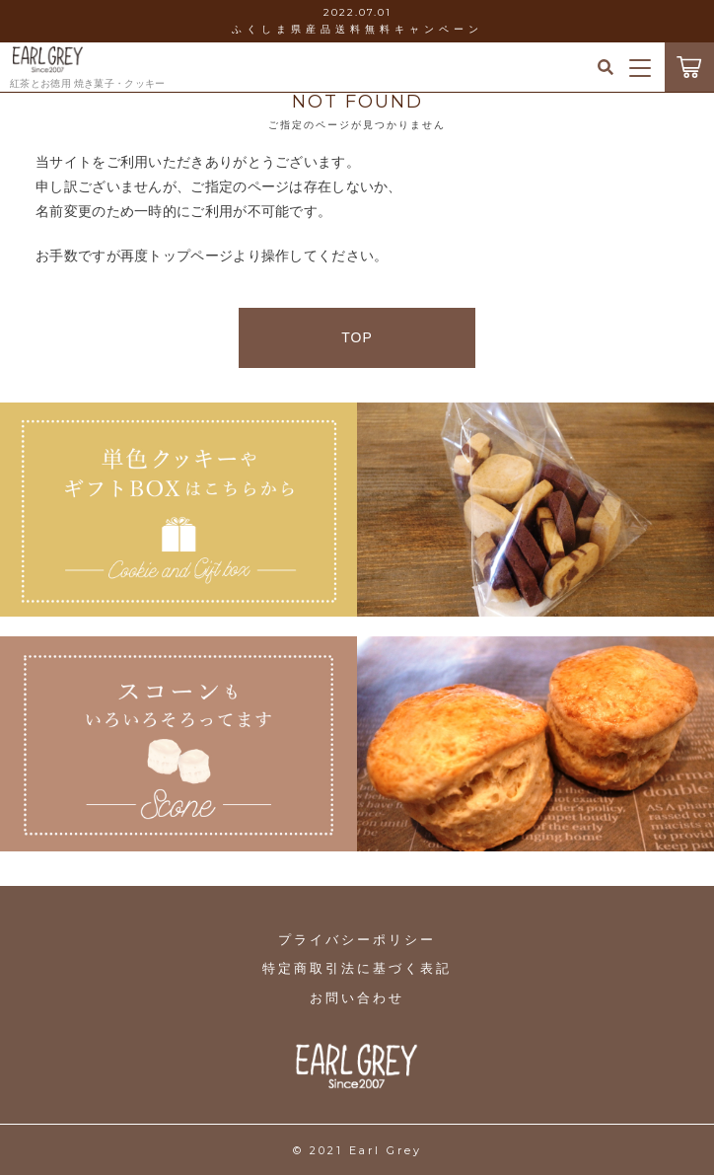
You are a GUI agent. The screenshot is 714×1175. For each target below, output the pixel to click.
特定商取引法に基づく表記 (357, 968)
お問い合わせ (357, 998)
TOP (357, 337)
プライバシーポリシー (357, 939)
